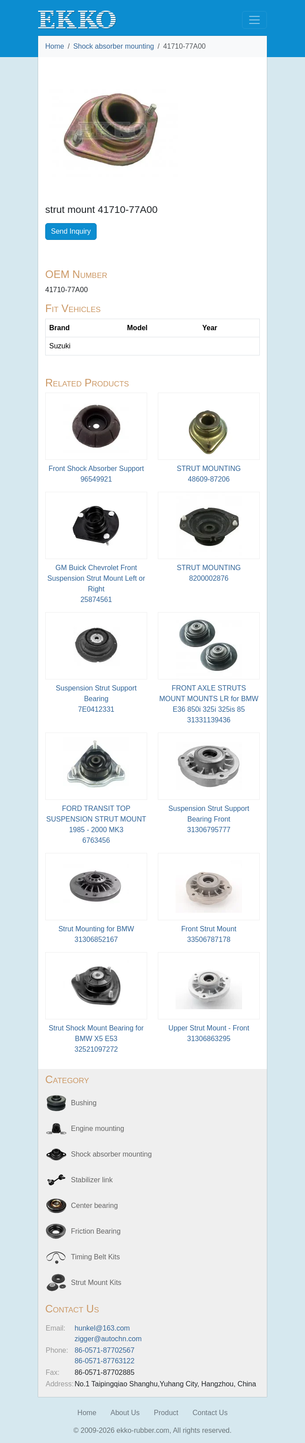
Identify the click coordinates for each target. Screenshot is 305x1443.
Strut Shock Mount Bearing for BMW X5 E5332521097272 (96, 1038)
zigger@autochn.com (107, 1339)
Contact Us (209, 1412)
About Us (125, 1412)
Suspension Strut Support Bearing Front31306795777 (208, 819)
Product (166, 1412)
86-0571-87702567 (104, 1350)
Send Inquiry (71, 231)
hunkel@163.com (102, 1328)
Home (54, 46)
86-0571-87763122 (104, 1361)
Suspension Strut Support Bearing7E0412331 (96, 698)
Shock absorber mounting (113, 46)
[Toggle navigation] (254, 20)
